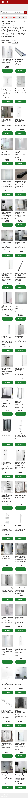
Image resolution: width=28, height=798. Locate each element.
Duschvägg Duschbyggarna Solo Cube (6, 338)
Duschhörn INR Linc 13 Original (6, 182)
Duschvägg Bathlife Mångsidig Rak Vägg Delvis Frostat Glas (19, 775)
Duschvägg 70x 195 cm (6, 556)
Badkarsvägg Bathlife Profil (6, 401)
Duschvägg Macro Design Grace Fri (19, 337)
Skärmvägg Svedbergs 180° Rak (6, 369)
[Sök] (25, 12)
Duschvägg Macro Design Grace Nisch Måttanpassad (19, 120)
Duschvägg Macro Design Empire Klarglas (6, 89)
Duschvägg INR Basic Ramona (20, 151)
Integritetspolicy (4, 796)
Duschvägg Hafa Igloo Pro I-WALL (20, 213)
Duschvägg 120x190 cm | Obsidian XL (7, 432)
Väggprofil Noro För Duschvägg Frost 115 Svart (6, 306)
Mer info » (7, 71)
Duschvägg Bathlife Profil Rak (19, 680)
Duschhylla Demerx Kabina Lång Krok (6, 526)
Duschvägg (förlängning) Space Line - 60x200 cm (7, 60)
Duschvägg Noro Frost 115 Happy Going (6, 774)
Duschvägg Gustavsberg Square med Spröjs (20, 463)
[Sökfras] (12, 12)
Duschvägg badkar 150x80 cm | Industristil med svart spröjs (7, 495)
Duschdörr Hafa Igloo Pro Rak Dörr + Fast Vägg (21, 557)
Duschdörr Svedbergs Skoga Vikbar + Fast (20, 744)
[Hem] (7, 2)
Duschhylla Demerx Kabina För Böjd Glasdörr (20, 432)
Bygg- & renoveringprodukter (14, 7)
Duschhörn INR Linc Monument (6, 243)
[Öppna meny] (2, 2)
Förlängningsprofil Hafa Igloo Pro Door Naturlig (20, 182)
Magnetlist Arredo (19, 59)
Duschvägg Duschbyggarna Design (6, 648)
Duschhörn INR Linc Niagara (19, 305)
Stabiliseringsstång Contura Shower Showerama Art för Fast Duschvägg (7, 712)
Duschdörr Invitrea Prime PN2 (7, 618)
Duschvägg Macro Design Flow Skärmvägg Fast (20, 649)
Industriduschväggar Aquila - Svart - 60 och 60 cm (6, 744)
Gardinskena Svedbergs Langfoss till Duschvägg (7, 587)
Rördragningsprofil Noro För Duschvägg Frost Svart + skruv (20, 274)
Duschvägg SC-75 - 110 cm (7, 151)
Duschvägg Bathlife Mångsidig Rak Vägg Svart (6, 120)
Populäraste (15, 42)
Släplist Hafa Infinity (19, 88)
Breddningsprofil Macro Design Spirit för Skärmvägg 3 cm (7, 274)
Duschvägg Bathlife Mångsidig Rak (6, 213)
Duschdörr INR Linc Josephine (19, 618)
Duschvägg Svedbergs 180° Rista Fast (20, 243)
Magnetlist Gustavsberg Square (20, 526)
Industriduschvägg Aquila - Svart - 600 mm (20, 495)
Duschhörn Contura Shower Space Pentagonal (19, 401)
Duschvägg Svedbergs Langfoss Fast (20, 587)
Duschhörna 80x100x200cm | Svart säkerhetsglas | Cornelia (20, 711)
